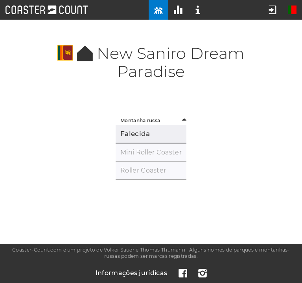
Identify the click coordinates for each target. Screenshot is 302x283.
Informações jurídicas (131, 273)
